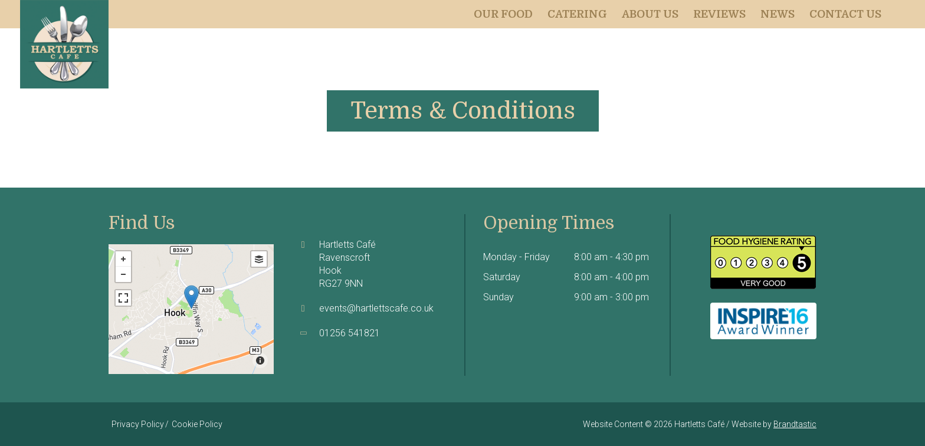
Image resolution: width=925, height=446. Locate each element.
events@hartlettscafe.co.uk (376, 308)
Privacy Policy (137, 424)
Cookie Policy (197, 424)
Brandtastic (794, 424)
